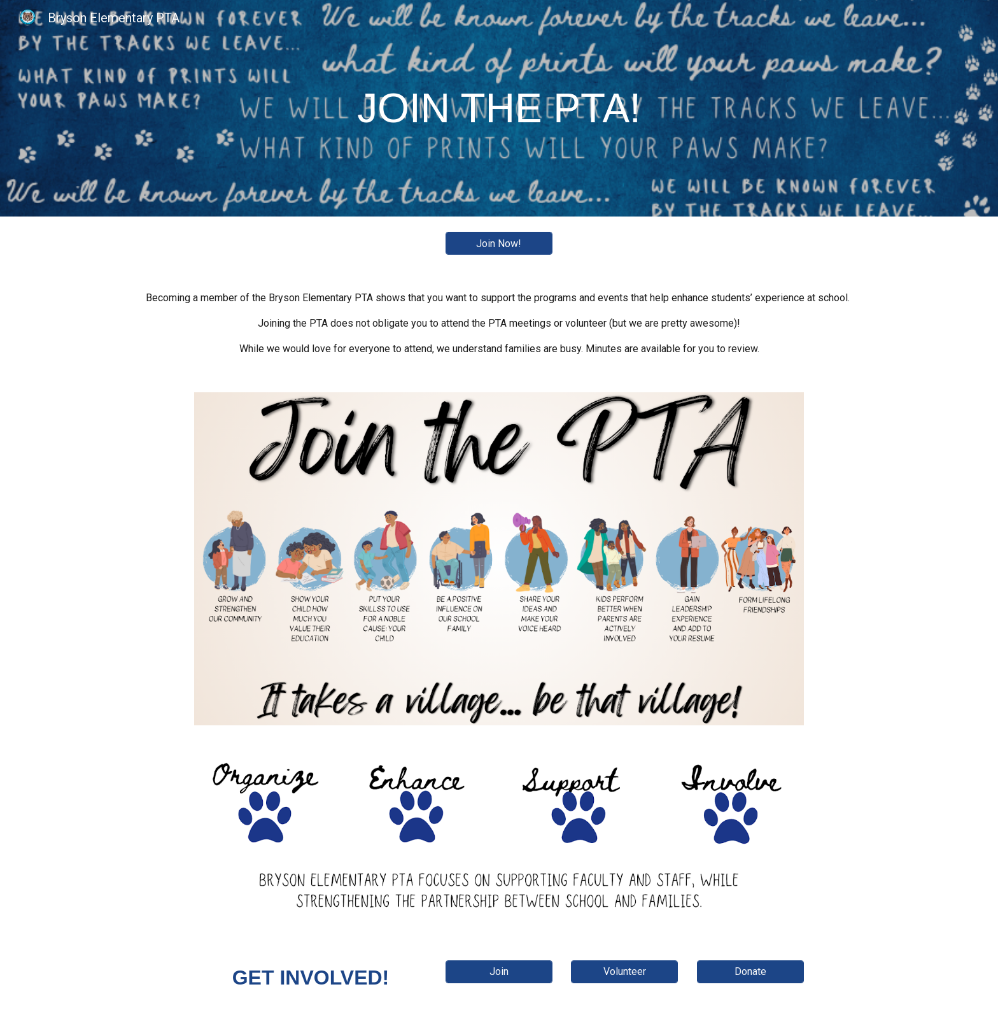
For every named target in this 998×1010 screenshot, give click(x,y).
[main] (499, 108)
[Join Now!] (499, 243)
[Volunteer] (624, 971)
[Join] (499, 971)
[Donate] (750, 971)
